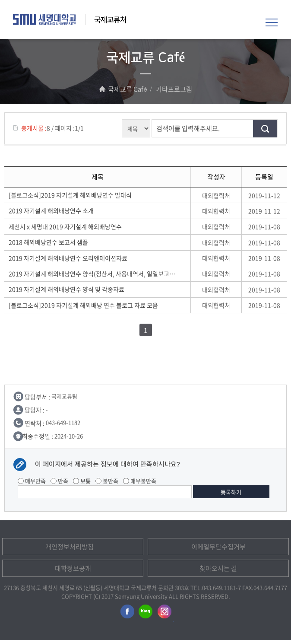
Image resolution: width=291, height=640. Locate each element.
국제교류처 (110, 20)
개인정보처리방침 (69, 546)
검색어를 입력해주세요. (188, 128)
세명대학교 (44, 19)
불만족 (106, 481)
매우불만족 (139, 481)
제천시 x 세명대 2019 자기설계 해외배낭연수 (66, 226)
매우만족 (32, 481)
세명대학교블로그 (145, 613)
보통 (82, 481)
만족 (59, 481)
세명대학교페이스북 (126, 613)
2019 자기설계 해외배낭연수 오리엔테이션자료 (69, 258)
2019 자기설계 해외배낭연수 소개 (52, 210)
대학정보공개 (73, 568)
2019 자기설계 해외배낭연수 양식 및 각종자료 (68, 289)
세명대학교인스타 (165, 613)
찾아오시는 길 (218, 568)
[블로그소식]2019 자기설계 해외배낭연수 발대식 (71, 195)
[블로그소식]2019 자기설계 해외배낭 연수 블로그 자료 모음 (85, 305)
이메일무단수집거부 (218, 546)
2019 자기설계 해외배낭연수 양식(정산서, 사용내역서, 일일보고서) (92, 273)
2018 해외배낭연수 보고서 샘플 (50, 242)
